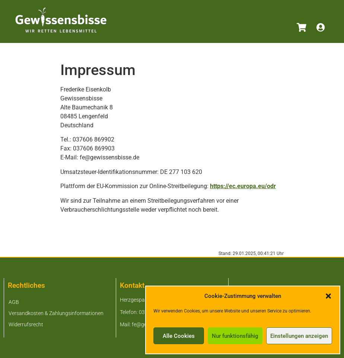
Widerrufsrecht (26, 324)
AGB (14, 302)
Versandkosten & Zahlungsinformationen (56, 313)
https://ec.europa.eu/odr (243, 186)
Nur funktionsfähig (235, 336)
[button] (328, 296)
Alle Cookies (179, 336)
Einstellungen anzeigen (299, 336)
